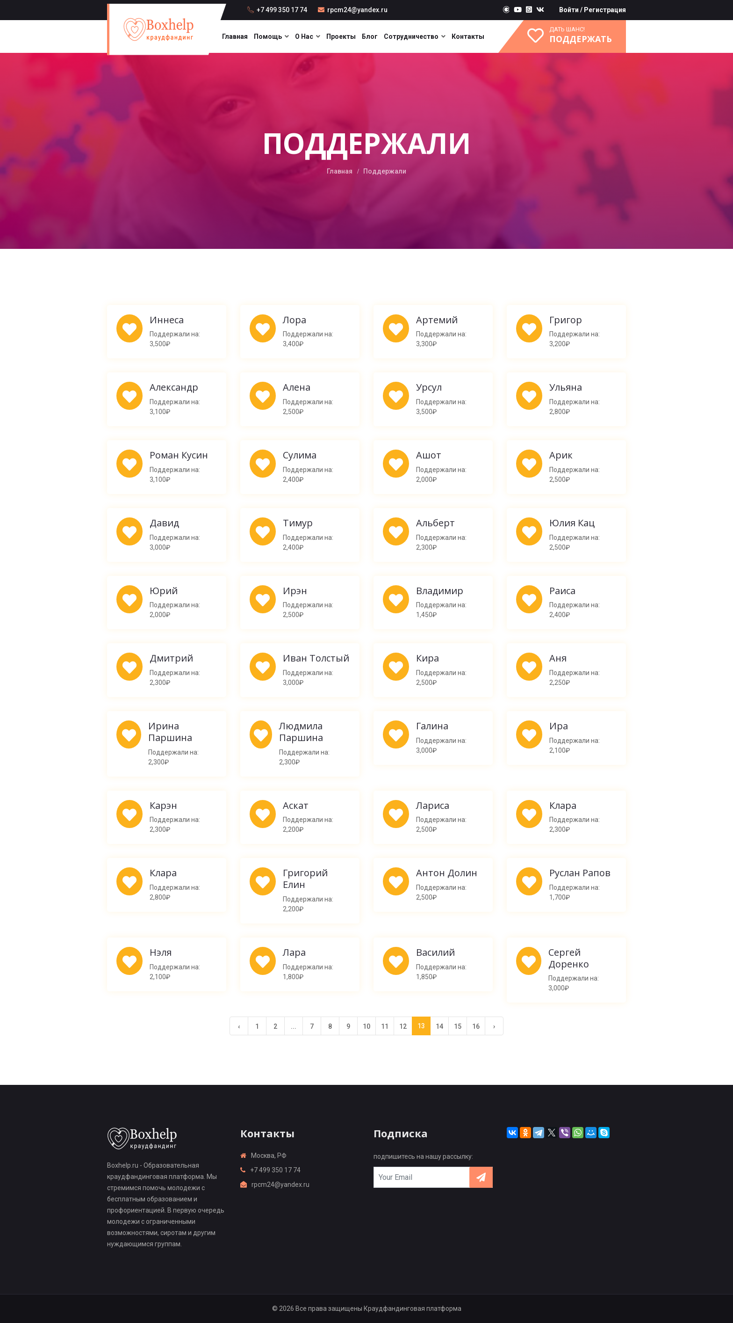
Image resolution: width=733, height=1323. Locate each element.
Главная (235, 36)
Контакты (468, 36)
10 (366, 1026)
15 (457, 1026)
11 (384, 1026)
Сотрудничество (411, 36)
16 (476, 1026)
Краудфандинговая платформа (412, 1308)
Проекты (341, 36)
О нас (304, 36)
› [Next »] (494, 1026)
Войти (569, 10)
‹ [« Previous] (239, 1026)
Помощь (268, 36)
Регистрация (605, 10)
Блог (370, 36)
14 (439, 1026)
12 (403, 1026)
